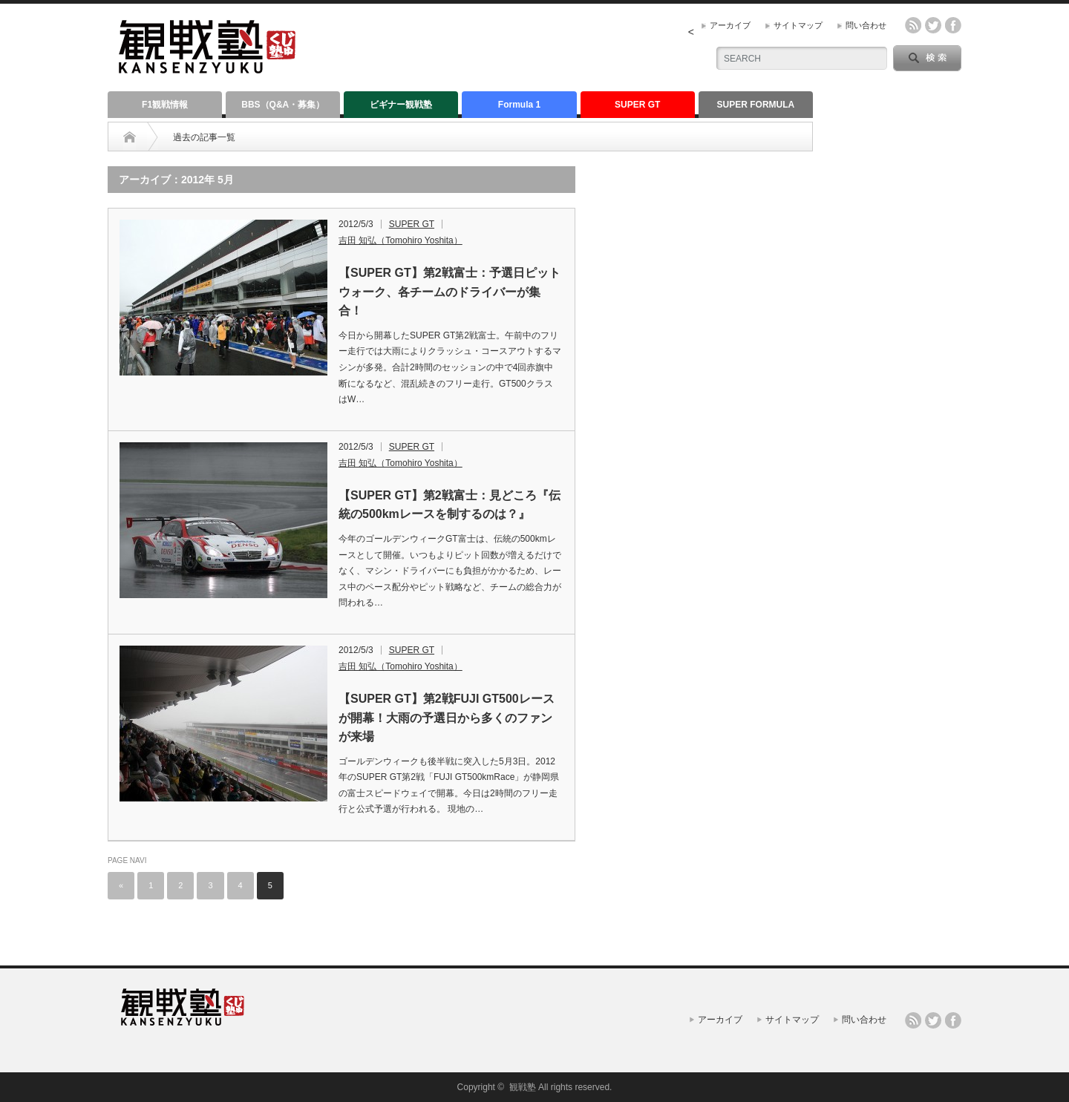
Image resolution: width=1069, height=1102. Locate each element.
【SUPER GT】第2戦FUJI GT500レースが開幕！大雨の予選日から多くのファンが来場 (447, 717)
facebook (953, 25)
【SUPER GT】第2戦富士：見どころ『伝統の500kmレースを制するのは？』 (449, 505)
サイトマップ (798, 25)
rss (913, 25)
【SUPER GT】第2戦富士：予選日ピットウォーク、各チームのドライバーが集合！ (449, 291)
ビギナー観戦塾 (401, 104)
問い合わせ (866, 25)
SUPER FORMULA (756, 104)
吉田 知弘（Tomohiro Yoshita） (400, 240)
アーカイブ (730, 25)
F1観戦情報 (165, 104)
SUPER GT (637, 104)
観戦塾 (522, 1087)
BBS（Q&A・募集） (282, 104)
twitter (933, 25)
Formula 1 (519, 104)
